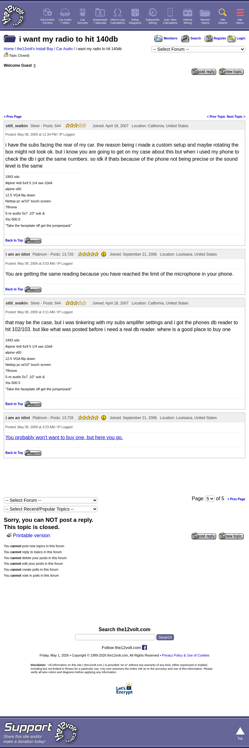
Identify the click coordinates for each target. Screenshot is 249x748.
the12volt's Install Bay (35, 49)
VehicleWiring (187, 21)
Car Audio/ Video (65, 21)
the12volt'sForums (47, 21)
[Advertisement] (124, 94)
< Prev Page (13, 116)
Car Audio (64, 49)
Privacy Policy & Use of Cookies (186, 655)
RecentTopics (205, 21)
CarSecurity (82, 21)
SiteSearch (222, 21)
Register (215, 38)
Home (9, 49)
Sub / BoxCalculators (170, 21)
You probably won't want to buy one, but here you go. (64, 437)
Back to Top (14, 240)
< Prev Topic (216, 116)
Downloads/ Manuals (100, 21)
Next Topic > (236, 116)
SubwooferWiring (153, 21)
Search (191, 38)
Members (165, 38)
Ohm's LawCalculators (117, 21)
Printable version (31, 535)
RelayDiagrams (135, 21)
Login (236, 38)
